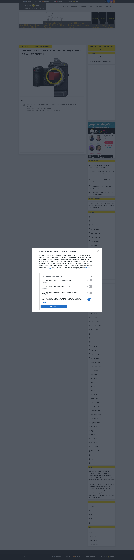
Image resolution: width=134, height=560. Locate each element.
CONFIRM (53, 306)
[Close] (99, 251)
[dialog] (67, 280)
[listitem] (67, 276)
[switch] (89, 280)
